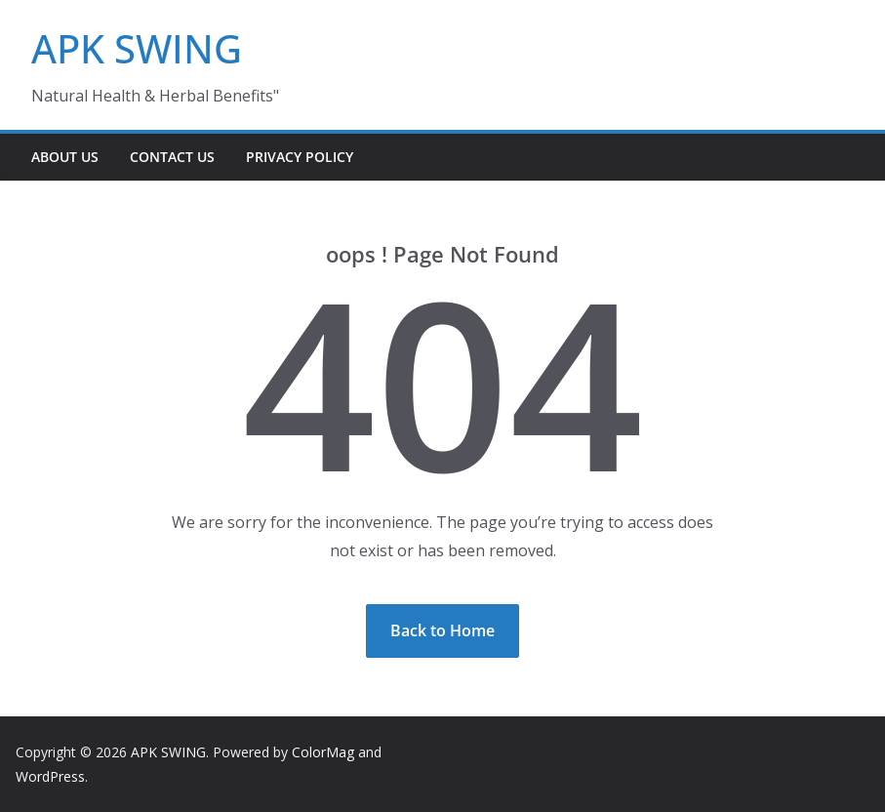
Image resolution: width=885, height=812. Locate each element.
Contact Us (172, 156)
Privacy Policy (299, 156)
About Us (65, 156)
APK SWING (136, 48)
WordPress (50, 776)
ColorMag (323, 752)
